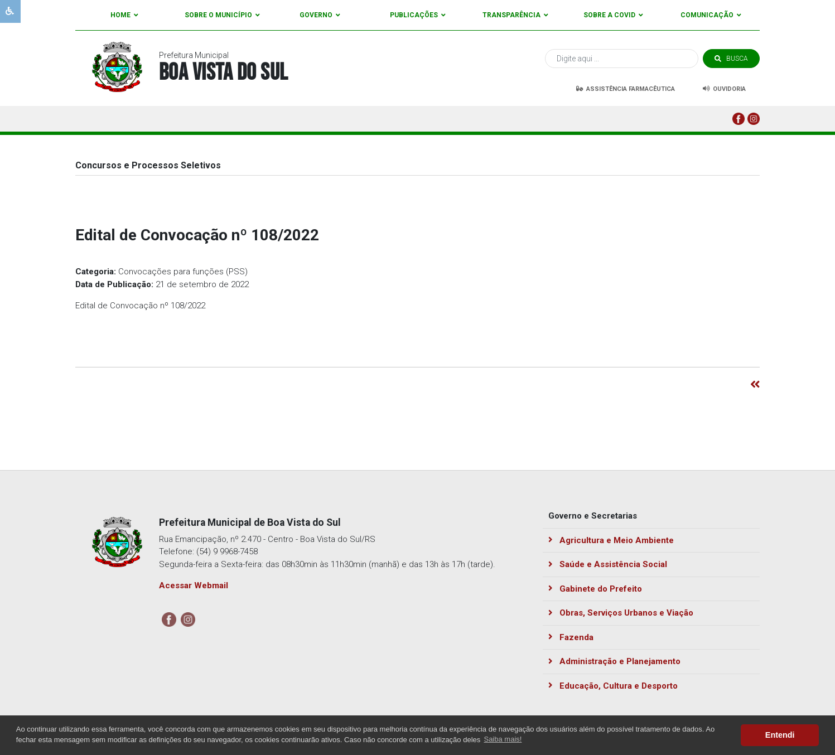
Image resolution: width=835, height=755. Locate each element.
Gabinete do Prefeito (595, 589)
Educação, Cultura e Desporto (613, 686)
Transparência (515, 15)
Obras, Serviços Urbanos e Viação (620, 613)
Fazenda (570, 637)
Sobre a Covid (613, 15)
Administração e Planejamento (614, 661)
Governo (320, 15)
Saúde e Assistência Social (607, 564)
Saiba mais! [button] (503, 739)
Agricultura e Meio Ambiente (611, 540)
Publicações (418, 15)
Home (124, 15)
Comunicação (710, 15)
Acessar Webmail (193, 585)
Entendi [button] (780, 734)
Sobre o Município (222, 15)
